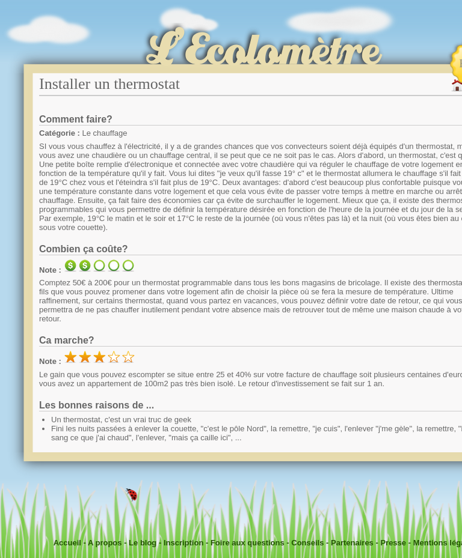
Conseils (307, 542)
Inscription (183, 542)
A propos (105, 542)
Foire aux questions (248, 542)
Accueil (67, 542)
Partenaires (352, 542)
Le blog (142, 542)
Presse (393, 542)
